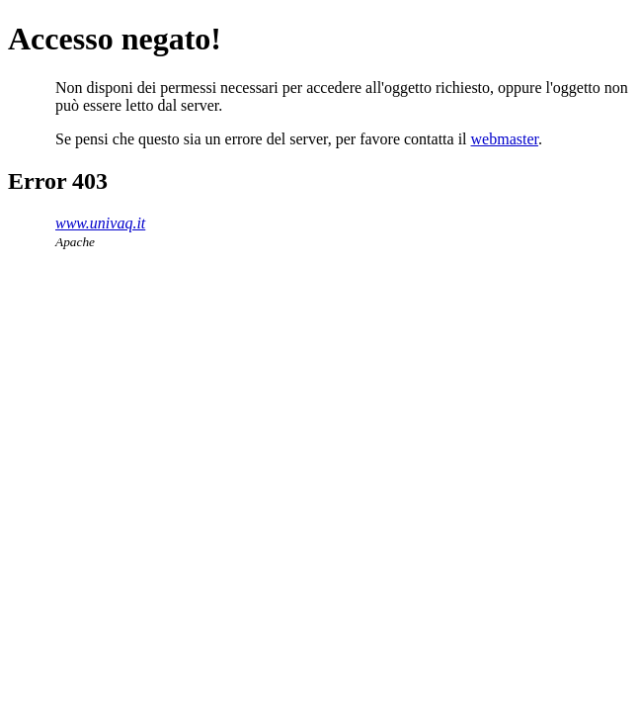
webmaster (504, 139)
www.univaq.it (100, 223)
